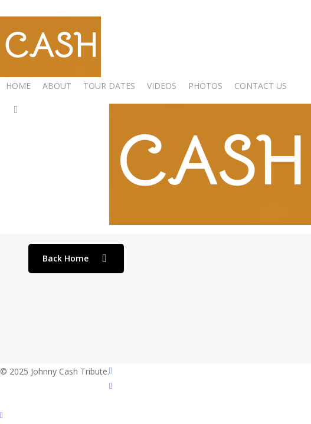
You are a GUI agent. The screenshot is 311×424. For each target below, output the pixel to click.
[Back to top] (155, 416)
